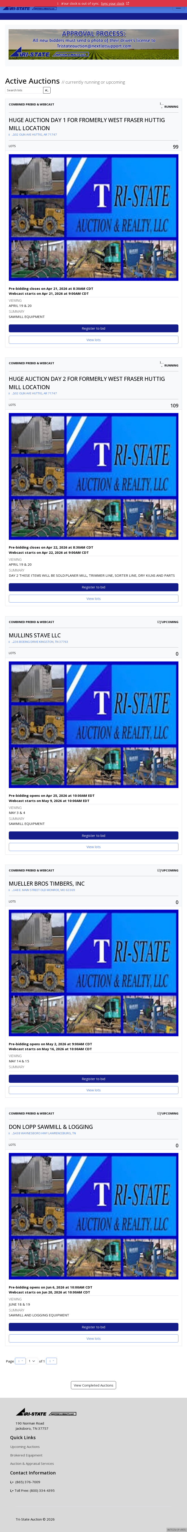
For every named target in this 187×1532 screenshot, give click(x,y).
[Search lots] (24, 90)
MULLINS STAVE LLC (35, 635)
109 (174, 405)
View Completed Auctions (93, 1385)
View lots (93, 339)
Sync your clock (115, 3)
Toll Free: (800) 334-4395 (32, 1490)
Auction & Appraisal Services (32, 1463)
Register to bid (93, 328)
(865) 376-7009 (25, 1482)
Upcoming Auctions (25, 1446)
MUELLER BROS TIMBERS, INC (47, 883)
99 (175, 146)
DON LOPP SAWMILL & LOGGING (51, 1126)
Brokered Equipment (26, 1455)
